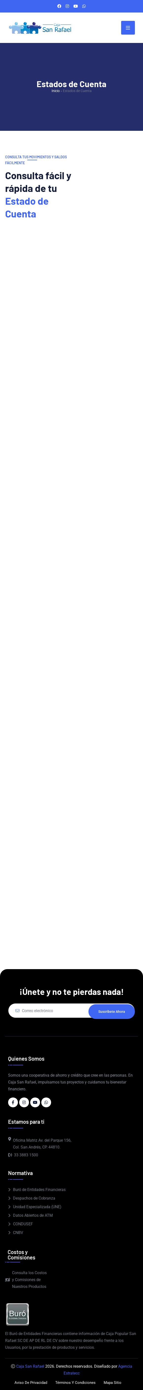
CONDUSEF (23, 1224)
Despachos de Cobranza (34, 1198)
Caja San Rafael (30, 1366)
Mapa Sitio (114, 1382)
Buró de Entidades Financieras (39, 1189)
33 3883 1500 (23, 1155)
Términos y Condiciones (76, 1382)
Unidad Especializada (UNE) (37, 1206)
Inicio (56, 91)
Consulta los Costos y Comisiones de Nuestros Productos (26, 1279)
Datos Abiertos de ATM (33, 1215)
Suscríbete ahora (111, 1011)
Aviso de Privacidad (29, 1382)
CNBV (18, 1232)
